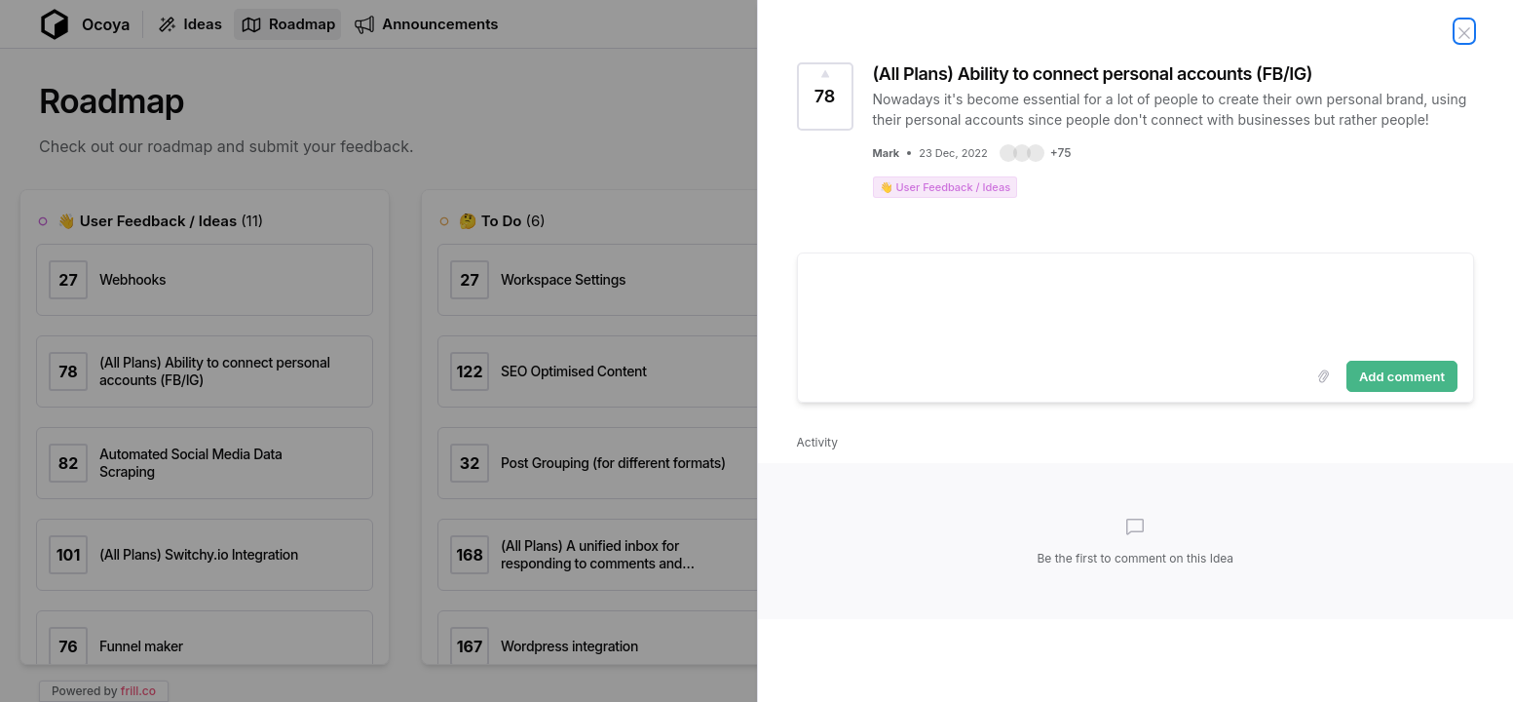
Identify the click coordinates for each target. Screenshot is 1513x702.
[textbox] (1135, 303)
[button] (1036, 153)
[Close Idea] (1464, 31)
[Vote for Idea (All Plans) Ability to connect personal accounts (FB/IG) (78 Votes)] (825, 96)
